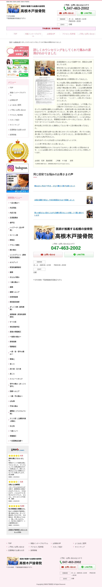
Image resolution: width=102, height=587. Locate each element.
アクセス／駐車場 (68, 34)
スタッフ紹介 (14, 120)
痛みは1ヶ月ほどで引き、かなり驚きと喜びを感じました (54, 186)
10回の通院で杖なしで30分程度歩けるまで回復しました (54, 200)
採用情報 (13, 135)
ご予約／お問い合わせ (87, 34)
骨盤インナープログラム (33, 35)
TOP (15, 34)
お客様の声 (51, 34)
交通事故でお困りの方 (18, 130)
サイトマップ (14, 125)
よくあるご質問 (15, 105)
